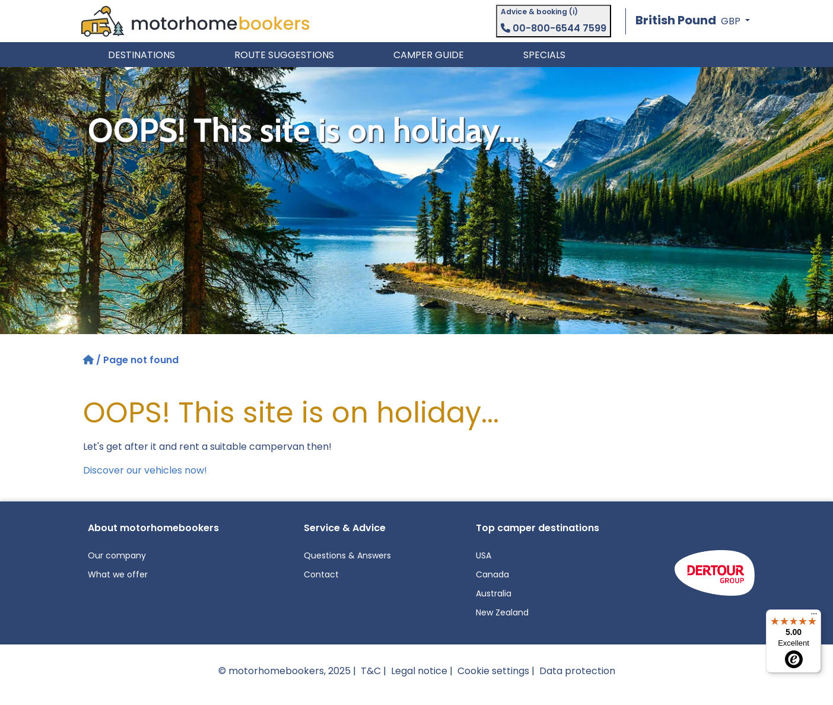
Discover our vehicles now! (145, 470)
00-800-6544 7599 (553, 28)
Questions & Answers (347, 555)
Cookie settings (493, 671)
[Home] (89, 360)
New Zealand (502, 612)
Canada (492, 574)
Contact (321, 574)
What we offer (118, 574)
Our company (117, 555)
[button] (692, 21)
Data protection (577, 671)
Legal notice (419, 671)
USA (483, 555)
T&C (371, 671)
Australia (493, 593)
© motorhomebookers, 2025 (284, 671)
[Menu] (814, 616)
